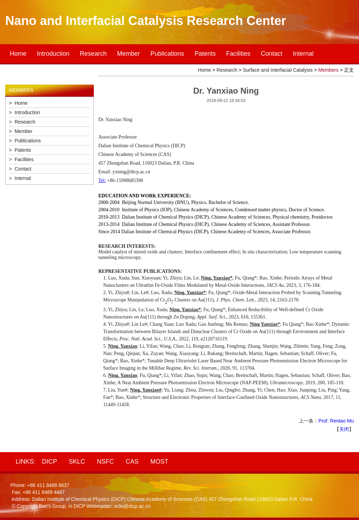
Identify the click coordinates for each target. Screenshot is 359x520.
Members (328, 70)
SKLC (77, 461)
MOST (159, 461)
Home (18, 53)
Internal (303, 53)
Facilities (238, 53)
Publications (167, 53)
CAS (132, 461)
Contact (272, 53)
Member (128, 53)
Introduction (53, 53)
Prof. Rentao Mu (336, 421)
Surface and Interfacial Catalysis (278, 70)
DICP (49, 461)
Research (93, 53)
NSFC (105, 461)
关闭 (344, 429)
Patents (205, 53)
